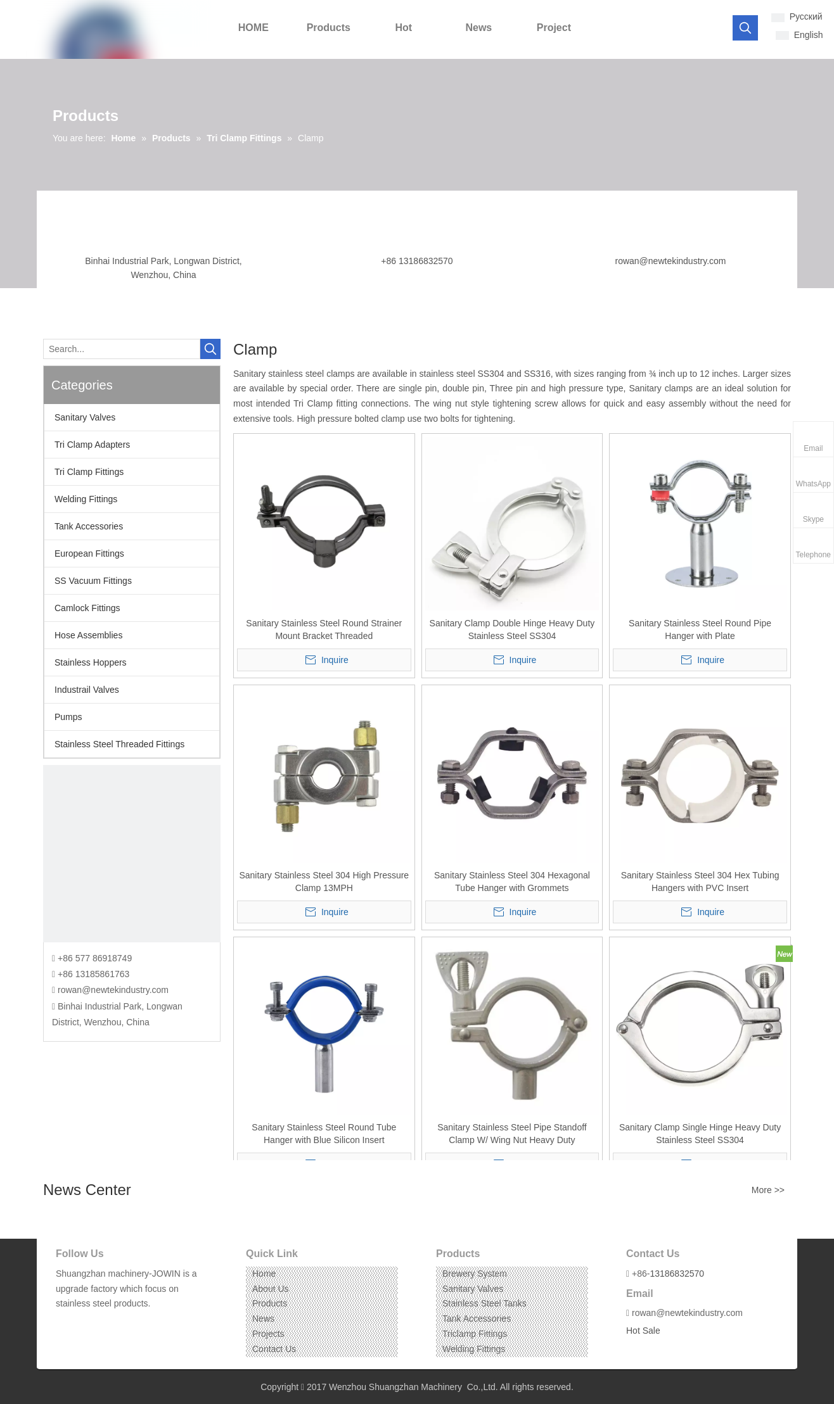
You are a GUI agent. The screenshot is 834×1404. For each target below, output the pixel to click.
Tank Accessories (89, 526)
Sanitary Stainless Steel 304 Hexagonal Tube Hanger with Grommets (512, 881)
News (263, 1318)
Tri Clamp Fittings (89, 472)
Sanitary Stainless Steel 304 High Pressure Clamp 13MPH (324, 881)
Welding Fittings (86, 499)
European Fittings (89, 553)
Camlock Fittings (87, 608)
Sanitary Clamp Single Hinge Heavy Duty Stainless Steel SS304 (700, 1133)
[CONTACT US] (132, 853)
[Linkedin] (84, 1323)
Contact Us (274, 1349)
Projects (268, 1334)
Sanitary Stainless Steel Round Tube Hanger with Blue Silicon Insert (324, 1133)
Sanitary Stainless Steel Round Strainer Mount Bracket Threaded (324, 629)
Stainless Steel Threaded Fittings (119, 744)
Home (264, 1273)
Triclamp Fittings (474, 1334)
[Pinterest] (123, 1323)
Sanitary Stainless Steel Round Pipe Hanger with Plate (700, 629)
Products (269, 1303)
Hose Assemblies (88, 635)
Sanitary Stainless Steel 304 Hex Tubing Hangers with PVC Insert (700, 881)
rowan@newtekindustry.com (670, 261)
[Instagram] (104, 1323)
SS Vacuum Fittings (93, 581)
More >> (768, 1190)
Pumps (68, 717)
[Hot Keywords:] (745, 28)
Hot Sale (643, 1330)
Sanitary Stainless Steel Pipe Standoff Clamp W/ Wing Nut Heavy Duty (512, 1133)
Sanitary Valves (85, 417)
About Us (270, 1289)
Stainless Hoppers (91, 662)
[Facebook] (64, 1323)
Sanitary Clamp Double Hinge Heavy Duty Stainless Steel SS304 (512, 629)
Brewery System (474, 1273)
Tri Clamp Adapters (92, 445)
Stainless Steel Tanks (484, 1303)
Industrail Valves (87, 690)
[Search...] (121, 349)
